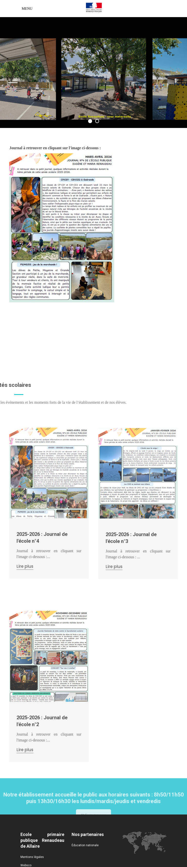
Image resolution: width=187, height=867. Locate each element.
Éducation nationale (85, 845)
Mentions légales (32, 857)
